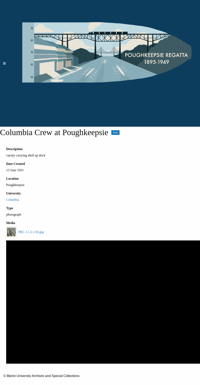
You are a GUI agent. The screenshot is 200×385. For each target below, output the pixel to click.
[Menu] (4, 63)
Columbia (12, 199)
